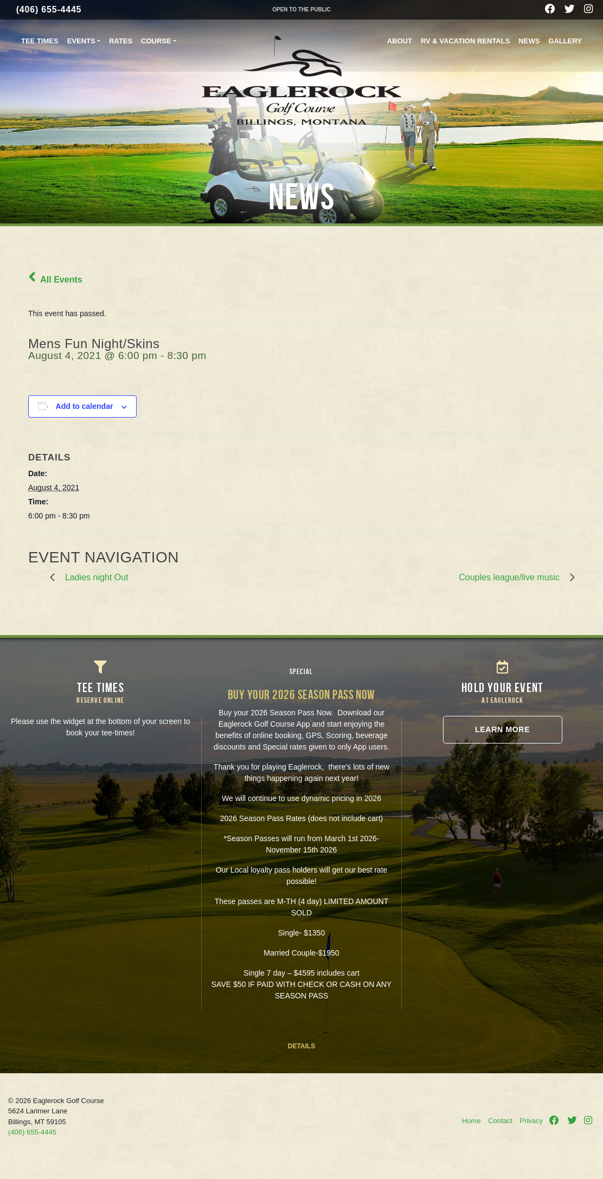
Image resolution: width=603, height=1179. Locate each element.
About (399, 41)
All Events (55, 279)
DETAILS (301, 1046)
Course (156, 41)
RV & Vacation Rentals (465, 41)
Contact (500, 1121)
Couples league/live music (511, 577)
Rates (120, 41)
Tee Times (40, 41)
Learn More (502, 729)
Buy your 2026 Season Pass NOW (301, 695)
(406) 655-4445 (49, 9)
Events (81, 41)
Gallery (565, 41)
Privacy (531, 1121)
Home (471, 1121)
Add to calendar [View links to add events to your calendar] (84, 406)
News (529, 41)
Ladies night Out (94, 577)
